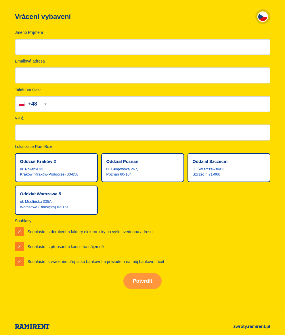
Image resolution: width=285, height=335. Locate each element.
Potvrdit (142, 281)
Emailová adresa (30, 61)
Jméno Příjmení (29, 32)
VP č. (19, 118)
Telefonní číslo (28, 89)
